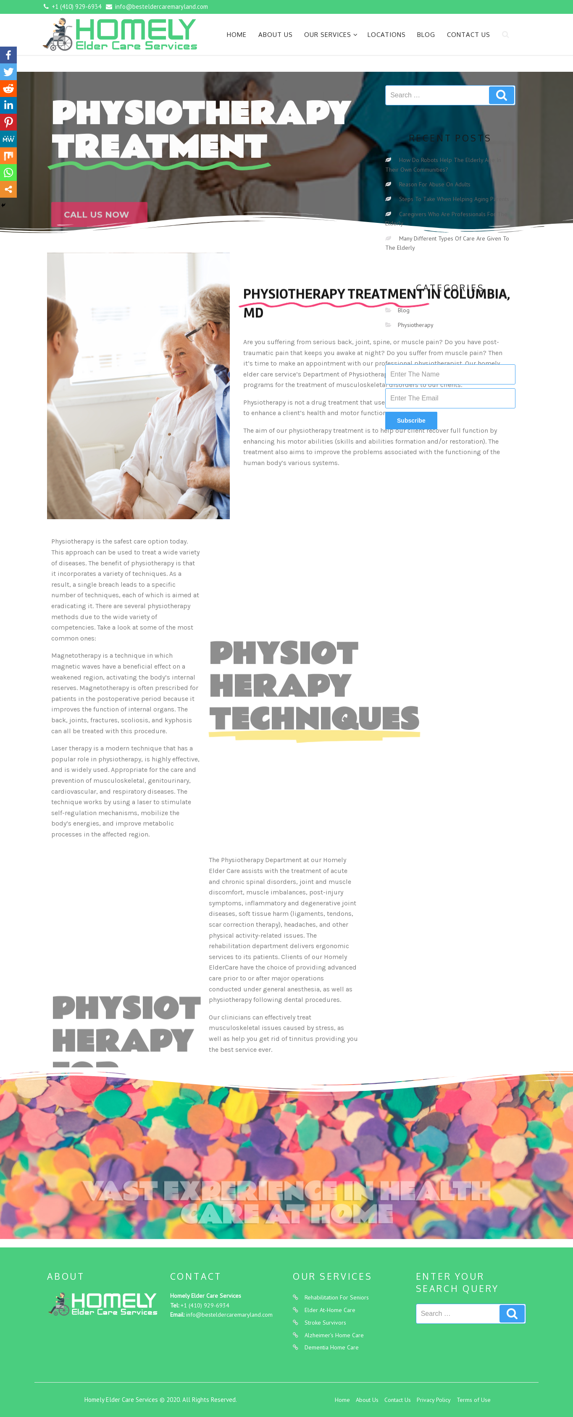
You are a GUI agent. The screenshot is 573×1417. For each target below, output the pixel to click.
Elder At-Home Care (330, 1310)
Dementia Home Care (332, 1347)
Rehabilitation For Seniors (337, 1297)
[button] (99, 228)
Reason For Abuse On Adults (434, 184)
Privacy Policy (434, 1400)
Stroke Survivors (325, 1322)
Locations (387, 35)
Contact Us (468, 35)
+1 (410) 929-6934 (205, 1305)
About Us (275, 35)
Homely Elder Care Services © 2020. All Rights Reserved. (160, 1400)
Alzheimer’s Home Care (334, 1335)
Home (237, 35)
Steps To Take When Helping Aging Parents (454, 199)
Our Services (331, 35)
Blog (426, 35)
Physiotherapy (416, 325)
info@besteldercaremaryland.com (229, 1314)
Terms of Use (474, 1400)
